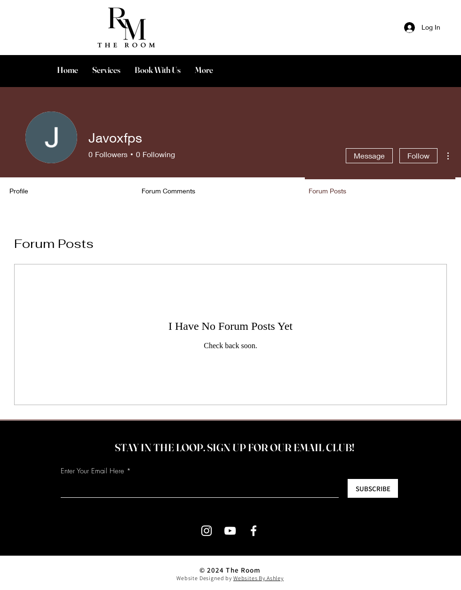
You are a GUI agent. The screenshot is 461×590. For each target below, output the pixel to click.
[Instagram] (206, 531)
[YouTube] (230, 531)
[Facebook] (253, 531)
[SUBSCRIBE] (373, 488)
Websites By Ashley (258, 578)
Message (369, 155)
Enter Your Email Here (92, 471)
